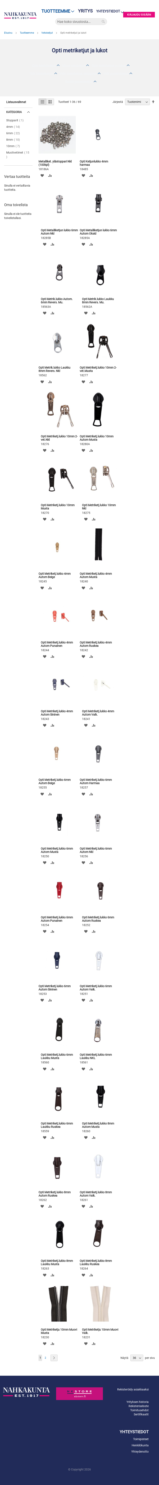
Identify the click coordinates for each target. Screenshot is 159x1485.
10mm (14, 146)
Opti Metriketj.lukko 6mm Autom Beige (55, 781)
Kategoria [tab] (14, 112)
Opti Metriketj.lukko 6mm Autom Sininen (55, 987)
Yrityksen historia (137, 1402)
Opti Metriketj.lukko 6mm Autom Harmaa (96, 781)
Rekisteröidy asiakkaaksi (133, 1389)
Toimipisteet (141, 1439)
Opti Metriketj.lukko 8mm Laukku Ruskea (96, 1262)
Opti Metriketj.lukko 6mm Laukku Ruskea (57, 1125)
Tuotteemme (27, 32)
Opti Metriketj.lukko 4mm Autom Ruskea (96, 644)
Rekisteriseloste (139, 1406)
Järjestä (117, 101)
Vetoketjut (47, 32)
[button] (42, 175)
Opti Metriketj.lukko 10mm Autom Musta (96, 438)
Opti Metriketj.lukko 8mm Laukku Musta (57, 1262)
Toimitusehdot (139, 1410)
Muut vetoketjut (73, 66)
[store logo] (20, 15)
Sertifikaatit (141, 1414)
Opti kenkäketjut (44, 66)
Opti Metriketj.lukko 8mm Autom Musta (98, 1125)
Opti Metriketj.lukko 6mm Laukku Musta (57, 1056)
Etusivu (8, 32)
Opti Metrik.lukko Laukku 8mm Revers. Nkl (54, 369)
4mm (14, 126)
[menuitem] (56, 11)
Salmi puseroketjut (79, 82)
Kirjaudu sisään (139, 14)
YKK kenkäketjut (41, 74)
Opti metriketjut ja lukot (109, 66)
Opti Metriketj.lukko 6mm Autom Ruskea (98, 919)
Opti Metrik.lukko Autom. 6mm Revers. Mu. (57, 300)
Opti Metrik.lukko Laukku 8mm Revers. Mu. (98, 300)
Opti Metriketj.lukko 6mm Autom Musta (57, 850)
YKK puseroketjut (115, 74)
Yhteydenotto (140, 1451)
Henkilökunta (140, 1445)
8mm (14, 139)
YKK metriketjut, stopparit (78, 74)
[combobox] (81, 21)
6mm (14, 133)
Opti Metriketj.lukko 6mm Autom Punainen (57, 919)
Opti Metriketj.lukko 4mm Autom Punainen (57, 644)
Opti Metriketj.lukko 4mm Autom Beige (55, 575)
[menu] (56, 11)
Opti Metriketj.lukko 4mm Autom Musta (96, 575)
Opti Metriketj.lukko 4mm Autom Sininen (57, 713)
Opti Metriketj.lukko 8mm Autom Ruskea (55, 1194)
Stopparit (16, 120)
